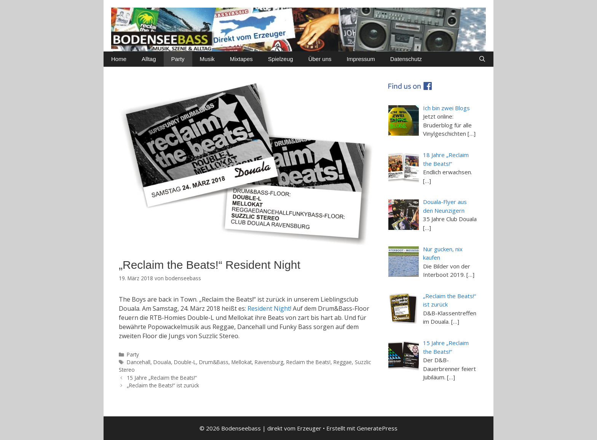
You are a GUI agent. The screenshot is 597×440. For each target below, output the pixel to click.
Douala (162, 362)
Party (178, 59)
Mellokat (241, 362)
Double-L (185, 362)
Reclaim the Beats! (308, 362)
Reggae (343, 362)
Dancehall (138, 362)
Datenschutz (406, 59)
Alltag (149, 59)
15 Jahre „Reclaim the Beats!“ (162, 377)
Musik (207, 59)
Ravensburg (269, 362)
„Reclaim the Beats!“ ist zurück (163, 385)
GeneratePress (377, 428)
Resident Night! (269, 308)
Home (118, 59)
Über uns (320, 59)
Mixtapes (241, 59)
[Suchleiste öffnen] (482, 59)
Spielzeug (280, 59)
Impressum (361, 59)
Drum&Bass (213, 362)
